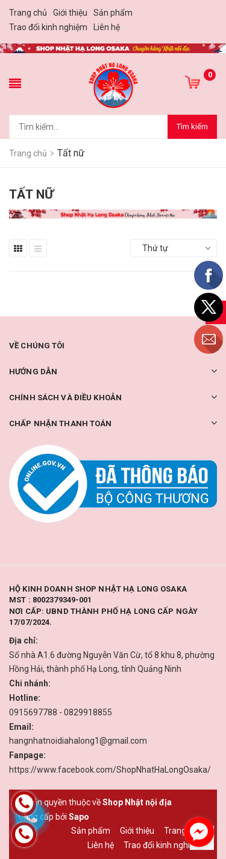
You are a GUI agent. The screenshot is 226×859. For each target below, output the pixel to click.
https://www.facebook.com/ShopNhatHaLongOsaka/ (110, 769)
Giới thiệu (70, 13)
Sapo (79, 817)
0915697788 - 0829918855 (60, 712)
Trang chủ (28, 13)
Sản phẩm (113, 13)
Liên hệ (106, 27)
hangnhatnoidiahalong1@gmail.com (78, 741)
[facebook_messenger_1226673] (199, 832)
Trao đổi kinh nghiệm (48, 27)
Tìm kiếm (192, 126)
